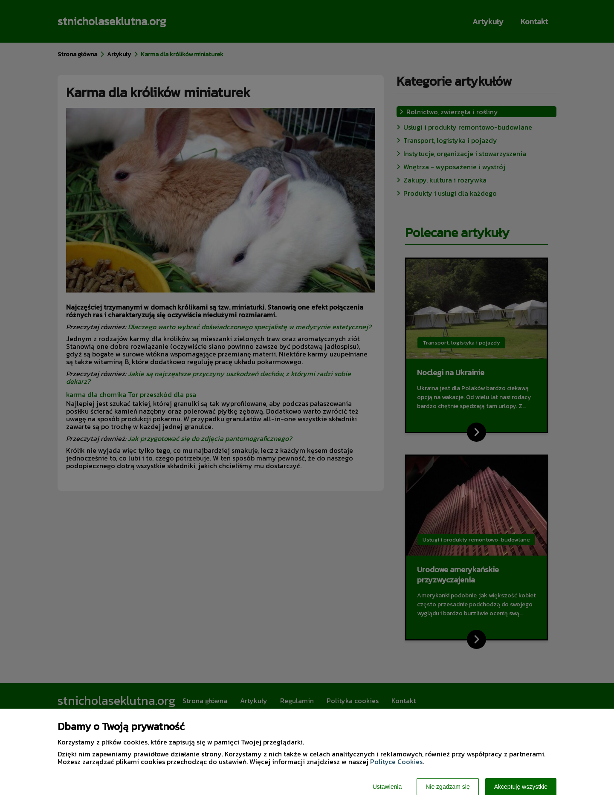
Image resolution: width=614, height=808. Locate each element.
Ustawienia (387, 786)
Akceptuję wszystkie (520, 786)
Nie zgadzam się (448, 786)
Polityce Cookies (396, 761)
